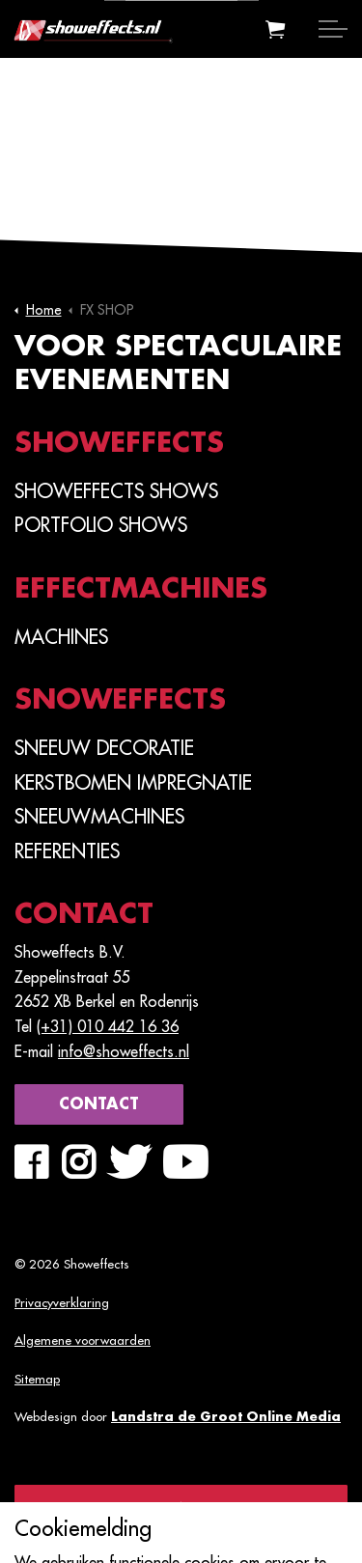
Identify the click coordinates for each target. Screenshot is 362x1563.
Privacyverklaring (61, 1303)
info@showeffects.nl (123, 1052)
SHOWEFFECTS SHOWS (116, 491)
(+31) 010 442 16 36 (108, 1027)
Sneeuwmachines (99, 816)
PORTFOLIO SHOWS (100, 525)
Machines (61, 637)
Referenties (67, 851)
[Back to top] (181, 1506)
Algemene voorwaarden (82, 1340)
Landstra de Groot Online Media (226, 1416)
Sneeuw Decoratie (104, 748)
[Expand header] (333, 29)
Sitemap (37, 1379)
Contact (98, 1104)
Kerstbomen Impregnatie (133, 783)
